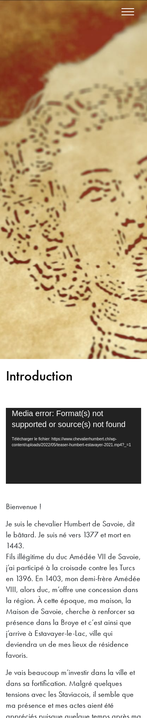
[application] (73, 446)
